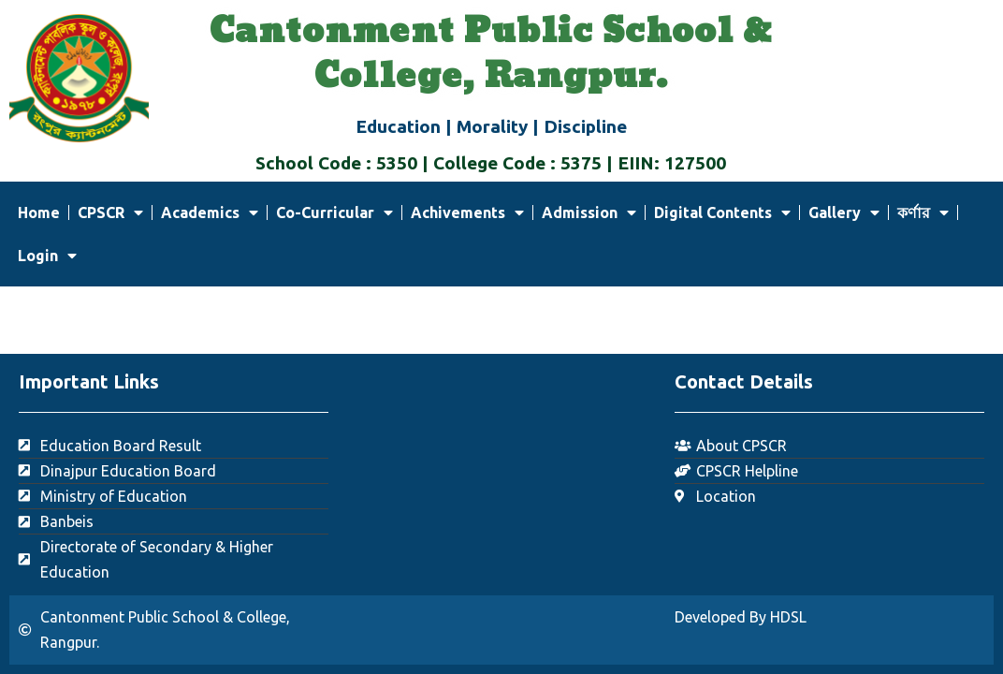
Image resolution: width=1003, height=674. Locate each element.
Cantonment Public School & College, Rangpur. (491, 54)
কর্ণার (923, 212)
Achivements (467, 212)
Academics (209, 212)
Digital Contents (722, 212)
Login (47, 255)
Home (39, 212)
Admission (589, 212)
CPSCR (110, 212)
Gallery (843, 212)
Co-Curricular (334, 212)
